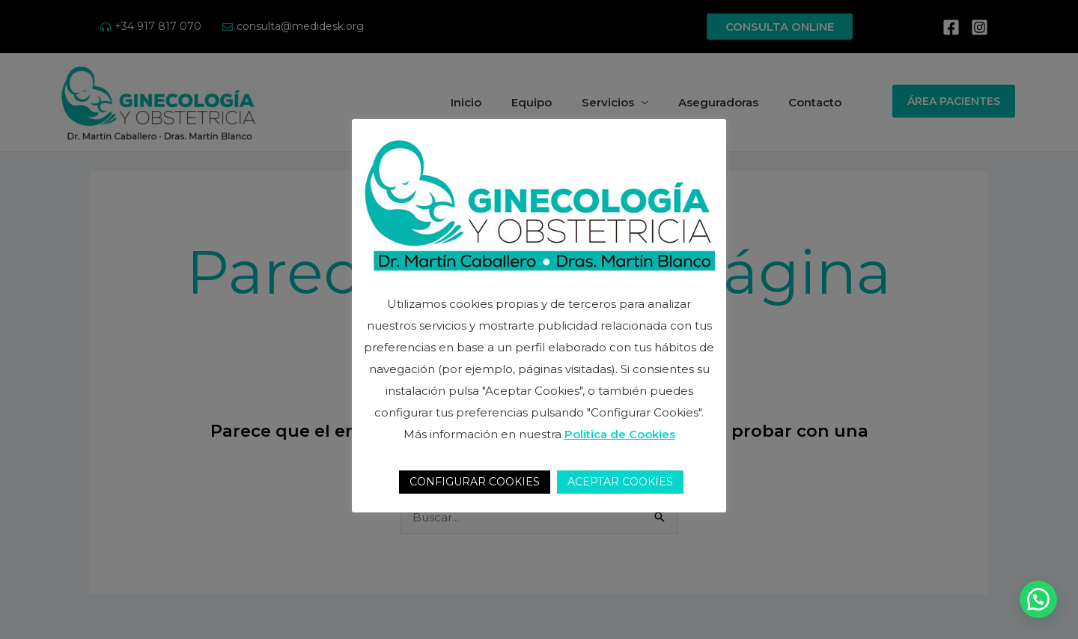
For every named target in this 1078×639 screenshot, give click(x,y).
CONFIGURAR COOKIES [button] (474, 481)
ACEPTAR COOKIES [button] (620, 481)
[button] (1038, 599)
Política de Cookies (619, 434)
